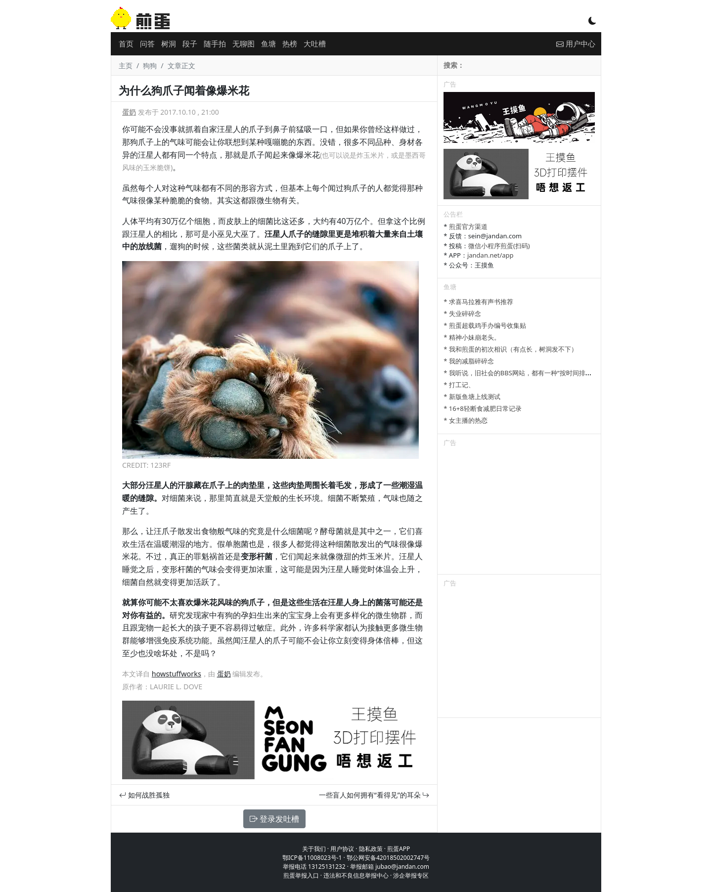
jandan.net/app (490, 255)
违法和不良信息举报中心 (356, 875)
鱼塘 (268, 43)
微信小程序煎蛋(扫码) (499, 245)
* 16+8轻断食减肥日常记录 (482, 408)
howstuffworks (176, 673)
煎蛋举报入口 (301, 875)
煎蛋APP (398, 849)
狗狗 (150, 65)
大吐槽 (315, 43)
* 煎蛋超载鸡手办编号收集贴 (485, 325)
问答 (147, 43)
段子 (189, 43)
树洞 (168, 43)
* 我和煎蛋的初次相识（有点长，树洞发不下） (511, 349)
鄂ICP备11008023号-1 (312, 857)
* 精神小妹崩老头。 (472, 337)
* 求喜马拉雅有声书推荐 (478, 301)
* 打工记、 (459, 384)
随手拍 (215, 43)
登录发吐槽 (274, 818)
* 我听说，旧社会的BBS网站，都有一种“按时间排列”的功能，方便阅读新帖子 (554, 372)
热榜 (289, 43)
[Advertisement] (519, 512)
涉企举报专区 (411, 875)
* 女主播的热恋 (466, 420)
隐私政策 (371, 849)
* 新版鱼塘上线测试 (472, 396)
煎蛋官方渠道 (468, 226)
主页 (126, 65)
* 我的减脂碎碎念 (469, 361)
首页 (126, 43)
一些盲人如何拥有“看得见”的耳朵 (374, 795)
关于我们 (314, 849)
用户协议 (342, 849)
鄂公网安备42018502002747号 (388, 857)
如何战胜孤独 (144, 795)
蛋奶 (129, 112)
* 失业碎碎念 (462, 313)
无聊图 (243, 43)
